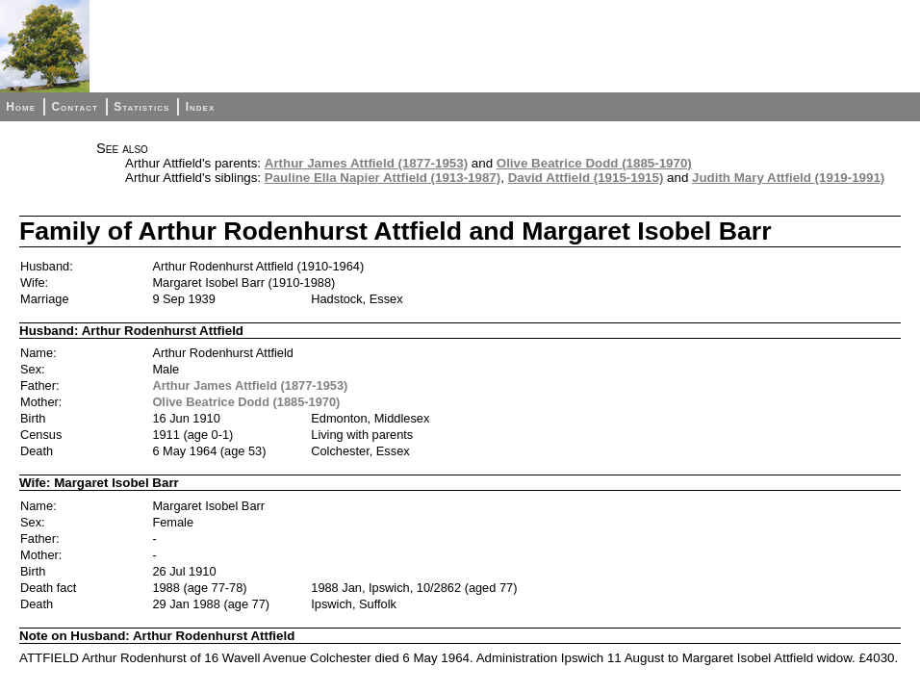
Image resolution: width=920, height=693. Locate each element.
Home (21, 107)
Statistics (141, 107)
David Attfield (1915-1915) (586, 177)
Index (201, 107)
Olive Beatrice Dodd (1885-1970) (594, 163)
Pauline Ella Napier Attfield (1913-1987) (382, 177)
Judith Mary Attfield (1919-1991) (788, 177)
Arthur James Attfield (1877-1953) (366, 163)
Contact (74, 107)
